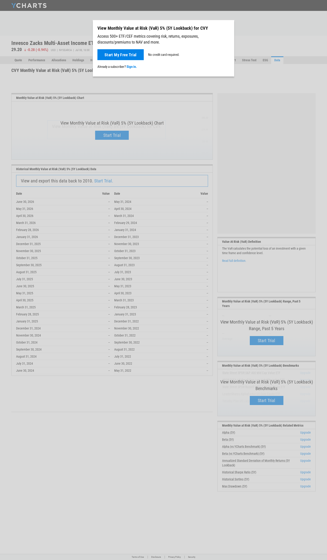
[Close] (228, 27)
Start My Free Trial (120, 54)
